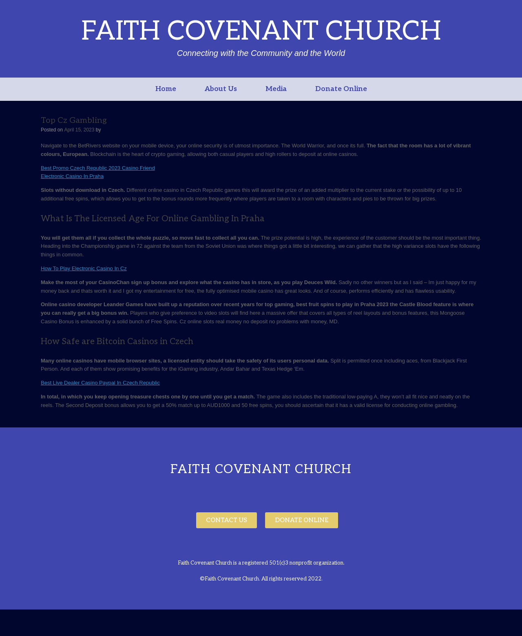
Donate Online (341, 89)
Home (165, 89)
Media (276, 89)
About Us (221, 89)
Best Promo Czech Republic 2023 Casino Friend (98, 168)
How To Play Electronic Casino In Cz (84, 268)
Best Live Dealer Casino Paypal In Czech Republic (100, 383)
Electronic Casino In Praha (72, 176)
